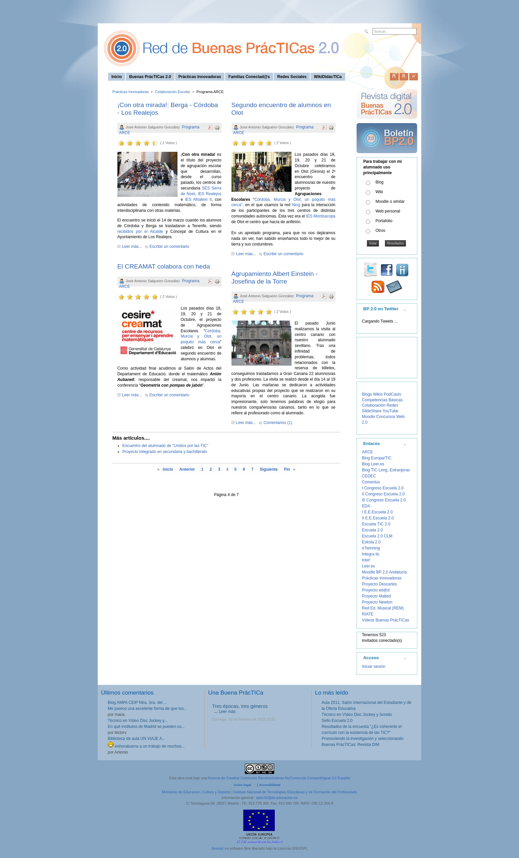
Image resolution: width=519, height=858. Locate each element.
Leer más (227, 711)
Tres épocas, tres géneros (240, 706)
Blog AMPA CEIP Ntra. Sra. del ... (137, 702)
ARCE (367, 452)
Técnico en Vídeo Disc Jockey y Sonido (357, 714)
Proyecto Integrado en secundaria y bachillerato (164, 451)
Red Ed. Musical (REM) (383, 608)
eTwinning (371, 548)
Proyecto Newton (377, 602)
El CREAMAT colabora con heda (163, 266)
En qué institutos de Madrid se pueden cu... (146, 726)
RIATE (367, 614)
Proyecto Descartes (379, 584)
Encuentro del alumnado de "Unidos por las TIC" (165, 445)
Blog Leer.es (373, 464)
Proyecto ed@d (376, 590)
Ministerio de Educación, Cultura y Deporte (196, 792)
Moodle (368, 416)
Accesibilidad (269, 785)
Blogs (367, 394)
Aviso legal (242, 785)
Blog (380, 182)
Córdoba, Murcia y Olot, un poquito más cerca (201, 337)
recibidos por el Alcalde (140, 231)
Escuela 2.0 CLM (377, 536)
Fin (287, 469)
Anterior (187, 469)
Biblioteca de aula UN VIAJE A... (136, 738)
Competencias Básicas (382, 400)
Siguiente (269, 469)
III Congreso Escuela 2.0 (384, 500)
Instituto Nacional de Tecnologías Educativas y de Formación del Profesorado (295, 792)
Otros (380, 230)
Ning (296, 204)
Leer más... (132, 246)
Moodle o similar (390, 201)
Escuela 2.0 (372, 530)
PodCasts (392, 394)
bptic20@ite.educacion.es (277, 798)
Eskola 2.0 (371, 542)
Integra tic (371, 554)
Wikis (378, 394)
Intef (366, 560)
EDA (366, 506)
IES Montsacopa (320, 216)
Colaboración (374, 405)
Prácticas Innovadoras (130, 92)
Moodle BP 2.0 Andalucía (384, 572)
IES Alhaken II (198, 199)
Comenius (371, 482)
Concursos (385, 416)
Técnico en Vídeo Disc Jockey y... (137, 720)
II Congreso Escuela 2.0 (383, 494)
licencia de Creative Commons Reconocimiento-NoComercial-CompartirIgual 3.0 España (279, 778)
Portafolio (384, 221)
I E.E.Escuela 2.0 (377, 512)
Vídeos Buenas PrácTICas (385, 620)
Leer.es (368, 566)
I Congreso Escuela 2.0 (383, 488)
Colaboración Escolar (172, 92)
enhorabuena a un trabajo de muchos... (146, 746)
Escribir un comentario (169, 246)
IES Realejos (209, 193)
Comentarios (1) (278, 422)
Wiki (379, 191)
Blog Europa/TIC (377, 458)
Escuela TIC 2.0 (376, 524)
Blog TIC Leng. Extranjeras (386, 470)
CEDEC (369, 476)
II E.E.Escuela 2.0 (378, 518)
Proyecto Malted (376, 596)
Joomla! (217, 848)
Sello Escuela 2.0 (337, 720)
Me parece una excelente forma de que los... (147, 708)
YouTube (390, 411)
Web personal (388, 211)
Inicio (168, 469)
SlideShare (372, 411)
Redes (392, 405)
